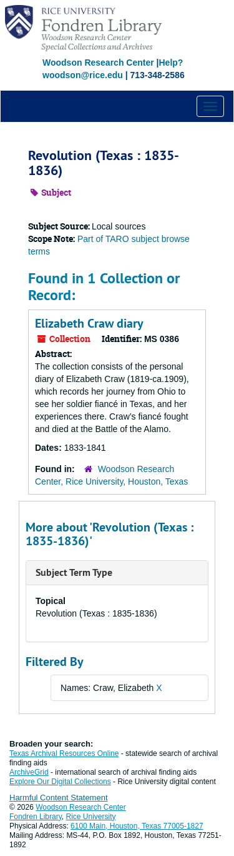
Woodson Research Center (98, 63)
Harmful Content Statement (58, 797)
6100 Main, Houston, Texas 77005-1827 (137, 826)
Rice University (91, 816)
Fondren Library (35, 816)
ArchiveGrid (29, 772)
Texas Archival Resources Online (64, 753)
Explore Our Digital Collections (60, 781)
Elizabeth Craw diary (89, 323)
